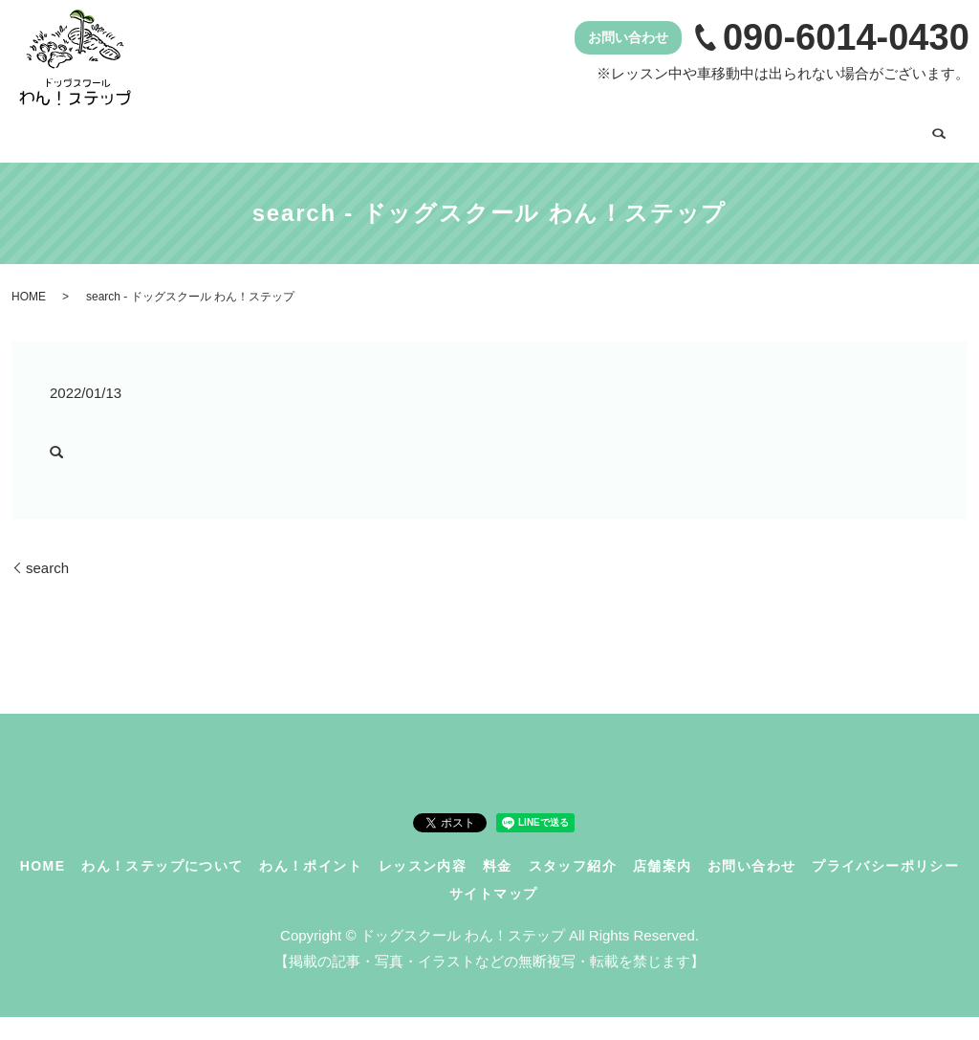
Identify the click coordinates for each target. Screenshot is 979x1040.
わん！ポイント (372, 131)
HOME (61, 131)
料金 (604, 131)
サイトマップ (493, 916)
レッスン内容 (507, 131)
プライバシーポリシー (885, 888)
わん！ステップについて (203, 131)
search (166, 168)
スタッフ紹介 (702, 131)
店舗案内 (813, 131)
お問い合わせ (82, 166)
